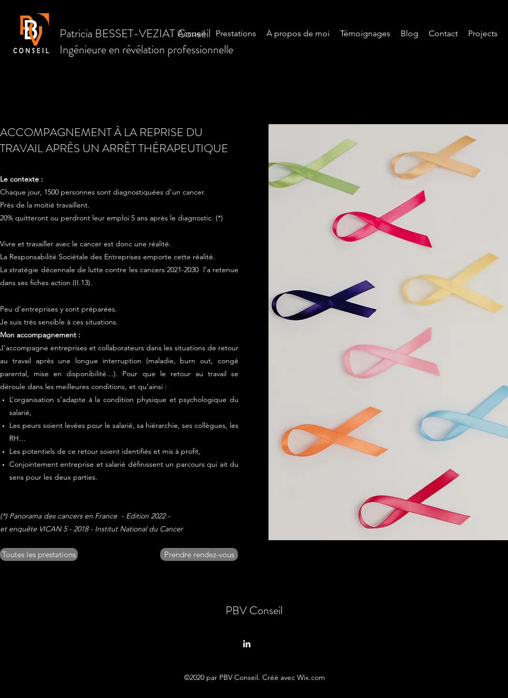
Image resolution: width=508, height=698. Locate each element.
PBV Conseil (254, 610)
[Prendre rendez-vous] (199, 554)
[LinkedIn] (247, 643)
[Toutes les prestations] (39, 554)
